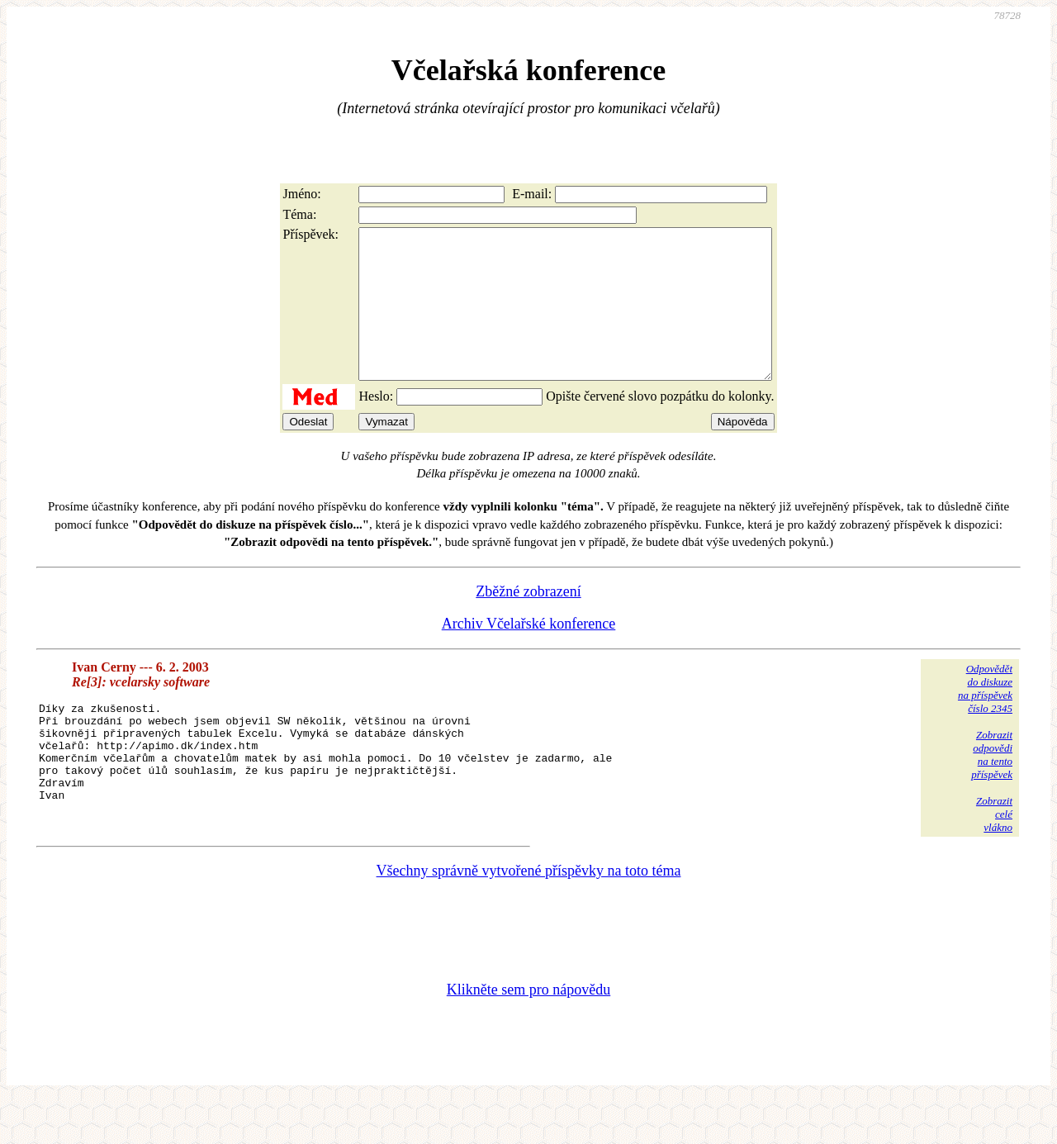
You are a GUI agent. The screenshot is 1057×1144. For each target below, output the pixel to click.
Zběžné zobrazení (528, 621)
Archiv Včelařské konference (529, 653)
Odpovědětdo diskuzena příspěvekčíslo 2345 (985, 718)
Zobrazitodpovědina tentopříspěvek (991, 784)
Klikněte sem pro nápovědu (528, 1033)
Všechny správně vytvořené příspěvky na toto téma (529, 914)
